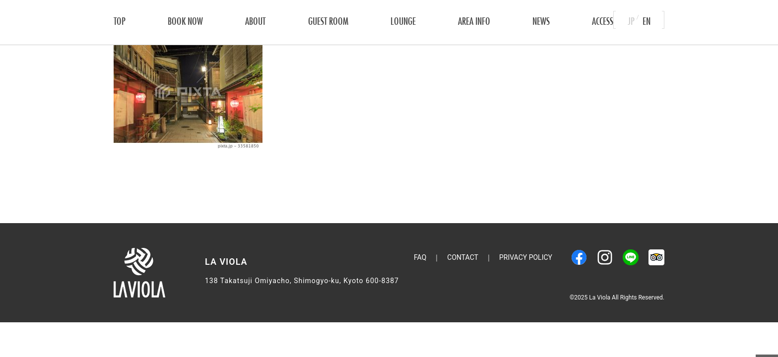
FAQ (420, 257)
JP (631, 19)
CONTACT (462, 257)
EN (646, 19)
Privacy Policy (525, 257)
